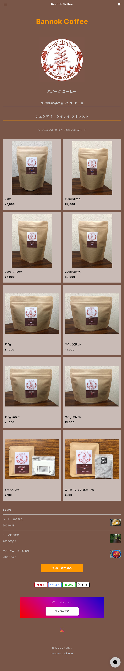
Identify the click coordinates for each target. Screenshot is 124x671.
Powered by (62, 653)
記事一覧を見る (62, 568)
